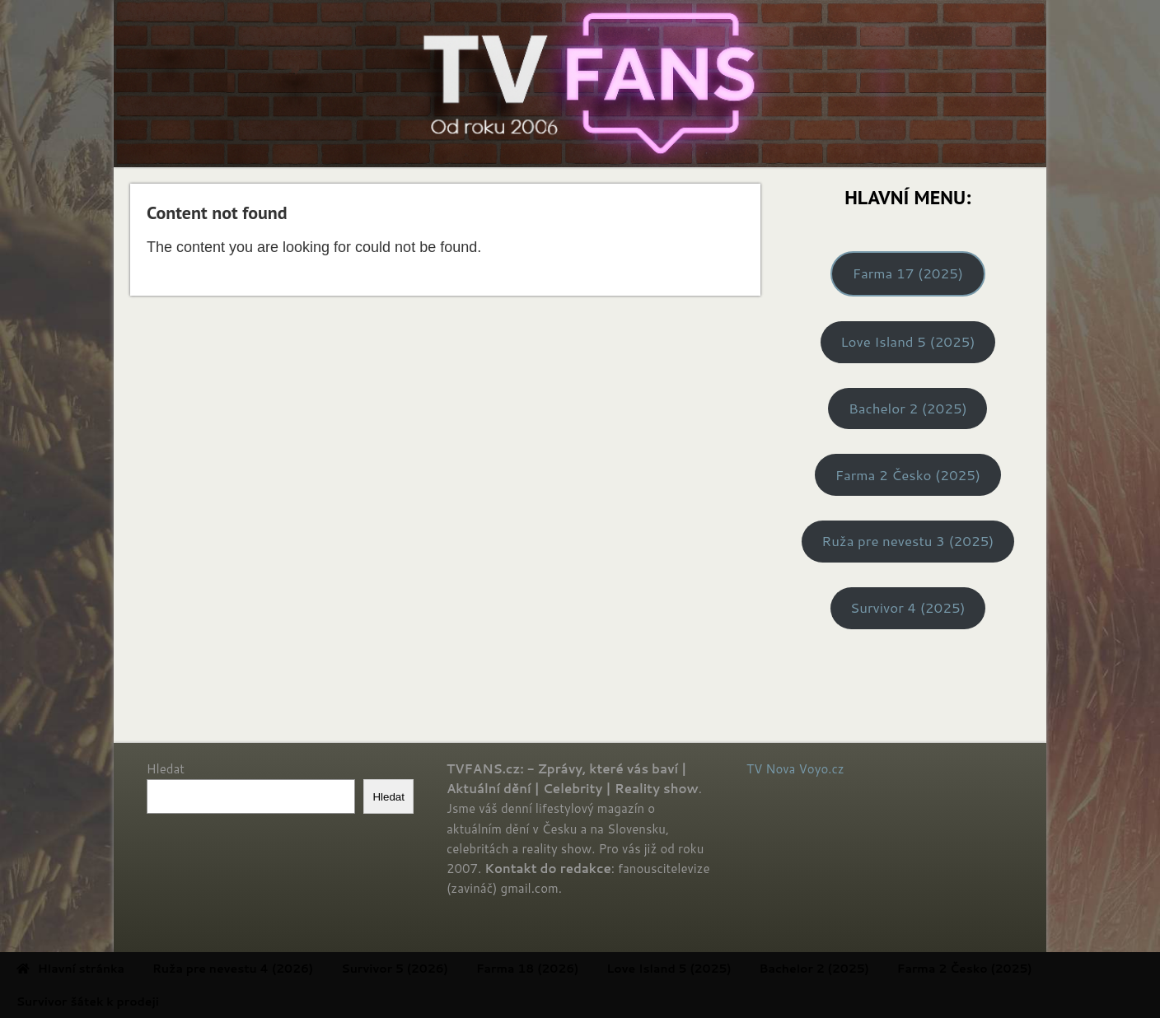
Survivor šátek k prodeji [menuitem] (143, 1001)
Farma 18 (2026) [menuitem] (583, 968)
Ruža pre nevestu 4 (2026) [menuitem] (288, 968)
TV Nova (770, 769)
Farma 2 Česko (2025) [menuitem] (1020, 968)
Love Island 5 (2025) (907, 341)
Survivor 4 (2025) (908, 607)
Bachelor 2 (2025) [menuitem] (869, 968)
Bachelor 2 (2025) (908, 408)
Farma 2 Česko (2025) (907, 474)
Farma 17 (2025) (908, 273)
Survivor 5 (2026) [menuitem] (450, 968)
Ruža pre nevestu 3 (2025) (907, 540)
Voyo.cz (821, 769)
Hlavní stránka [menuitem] (126, 968)
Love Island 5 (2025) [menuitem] (724, 968)
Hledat (166, 769)
